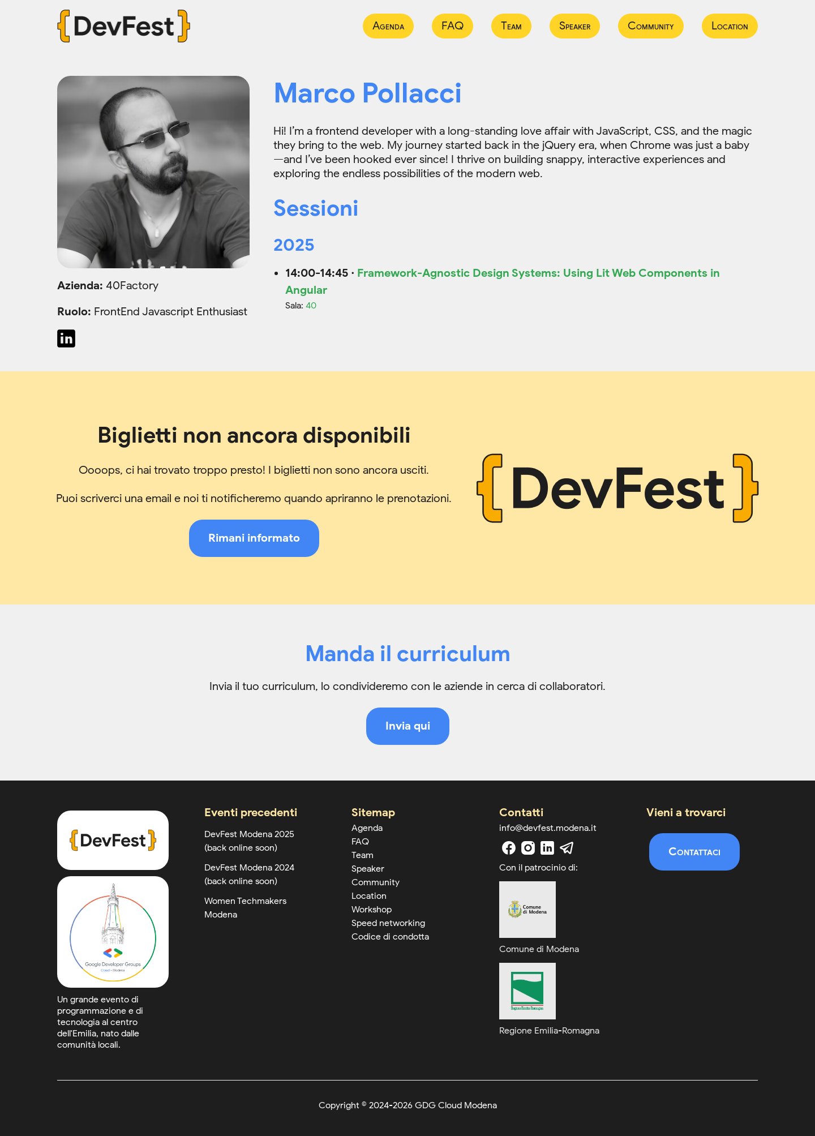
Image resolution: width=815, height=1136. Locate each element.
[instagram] (528, 848)
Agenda (388, 26)
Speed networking (388, 923)
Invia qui (407, 726)
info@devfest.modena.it (548, 828)
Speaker (574, 26)
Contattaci (694, 852)
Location (729, 26)
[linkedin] (547, 848)
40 (311, 305)
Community (651, 26)
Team (511, 26)
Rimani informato (254, 538)
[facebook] (509, 848)
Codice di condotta (390, 936)
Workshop (371, 909)
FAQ (452, 26)
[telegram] (566, 848)
